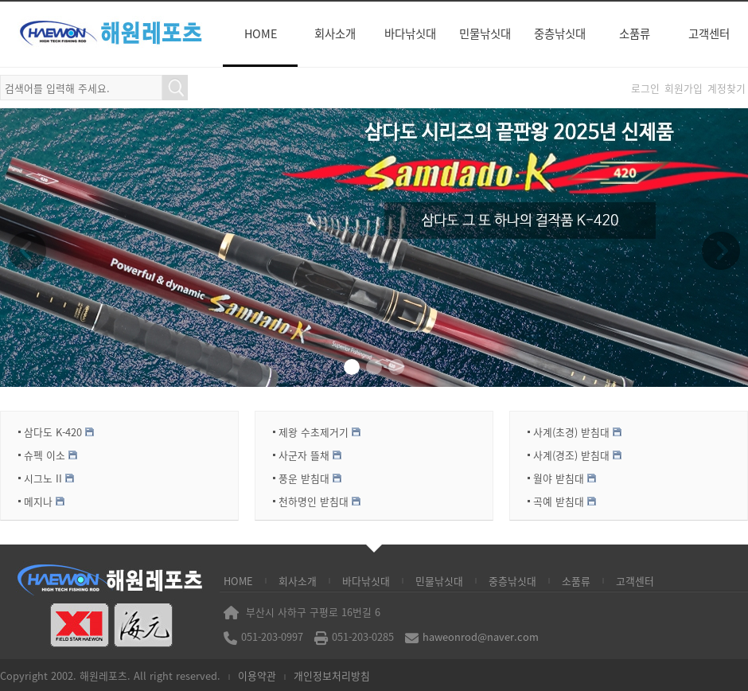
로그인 (645, 88)
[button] (352, 367)
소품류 (634, 33)
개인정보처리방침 (332, 675)
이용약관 (257, 675)
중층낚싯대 (560, 33)
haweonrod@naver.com (481, 636)
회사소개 (335, 33)
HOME (260, 33)
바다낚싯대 (410, 33)
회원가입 (683, 88)
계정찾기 (726, 88)
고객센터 (709, 33)
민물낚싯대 (485, 33)
